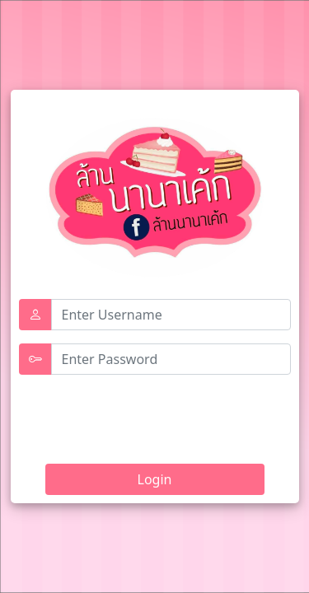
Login (155, 479)
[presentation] (144, 413)
